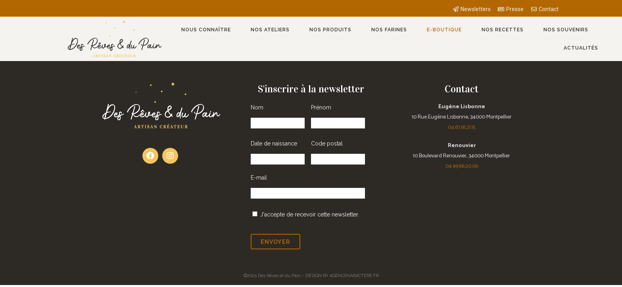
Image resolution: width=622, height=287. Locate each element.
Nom (259, 107)
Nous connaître (206, 30)
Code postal (327, 143)
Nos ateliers (270, 30)
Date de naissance (276, 143)
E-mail (261, 177)
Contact (461, 89)
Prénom (323, 107)
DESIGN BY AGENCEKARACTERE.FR (342, 275)
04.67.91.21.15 (461, 127)
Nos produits (330, 30)
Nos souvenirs (565, 30)
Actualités (581, 48)
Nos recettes (503, 30)
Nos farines (389, 30)
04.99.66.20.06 (461, 166)
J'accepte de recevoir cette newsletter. (309, 214)
